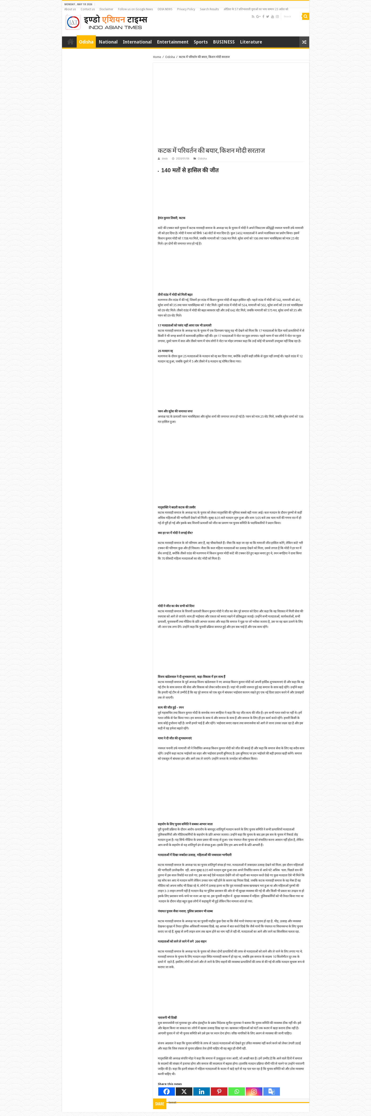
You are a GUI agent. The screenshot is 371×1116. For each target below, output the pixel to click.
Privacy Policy (186, 9)
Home (70, 41)
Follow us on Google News (135, 9)
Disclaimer (106, 9)
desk (165, 158)
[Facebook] (166, 1091)
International (137, 42)
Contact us (88, 9)
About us (70, 9)
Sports (201, 42)
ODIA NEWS (165, 9)
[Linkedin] (201, 1091)
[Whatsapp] (236, 1091)
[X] (184, 1091)
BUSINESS (224, 42)
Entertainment (173, 42)
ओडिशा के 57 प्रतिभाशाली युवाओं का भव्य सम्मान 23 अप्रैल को (256, 9)
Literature (251, 42)
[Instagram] (254, 1091)
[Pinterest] (219, 1091)
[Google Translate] (271, 1091)
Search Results (209, 9)
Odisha (86, 42)
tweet (172, 1102)
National (108, 42)
